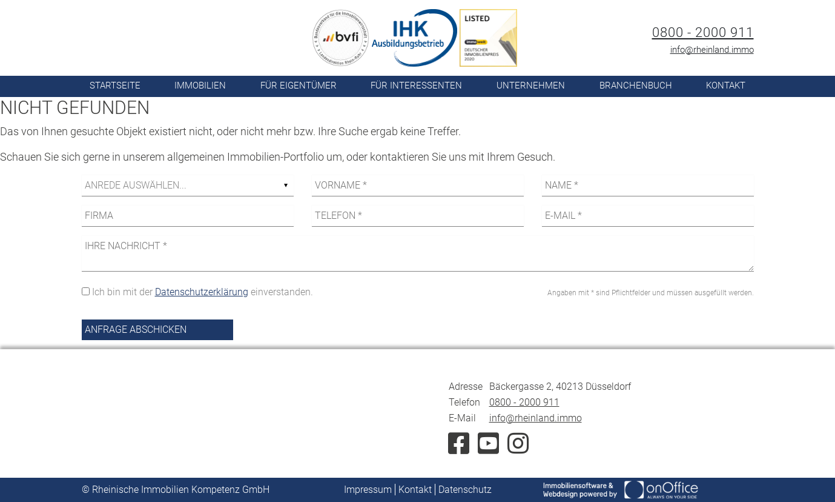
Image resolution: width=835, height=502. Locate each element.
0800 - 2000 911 (703, 32)
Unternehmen (531, 85)
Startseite (115, 85)
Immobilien (200, 85)
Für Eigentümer (298, 85)
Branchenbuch (635, 85)
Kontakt (725, 85)
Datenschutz (465, 489)
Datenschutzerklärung (201, 292)
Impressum (368, 489)
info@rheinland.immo (712, 49)
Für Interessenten (416, 85)
